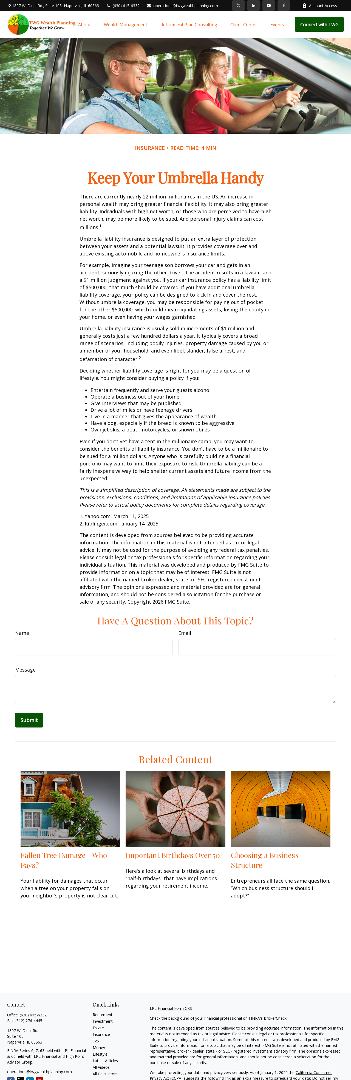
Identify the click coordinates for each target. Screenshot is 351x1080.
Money (99, 1047)
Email (184, 633)
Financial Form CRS (175, 1008)
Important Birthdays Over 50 (173, 855)
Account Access (319, 5)
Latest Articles (105, 1060)
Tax (96, 1041)
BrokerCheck (275, 1018)
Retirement (102, 1014)
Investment (103, 1021)
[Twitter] (238, 5)
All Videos (101, 1067)
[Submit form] (29, 720)
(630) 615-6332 (123, 5)
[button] (84, 24)
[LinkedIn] (253, 5)
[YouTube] (268, 5)
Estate (98, 1027)
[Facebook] (284, 5)
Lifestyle (100, 1054)
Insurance (101, 1034)
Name (22, 633)
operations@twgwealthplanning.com (182, 5)
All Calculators (105, 1073)
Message (25, 669)
